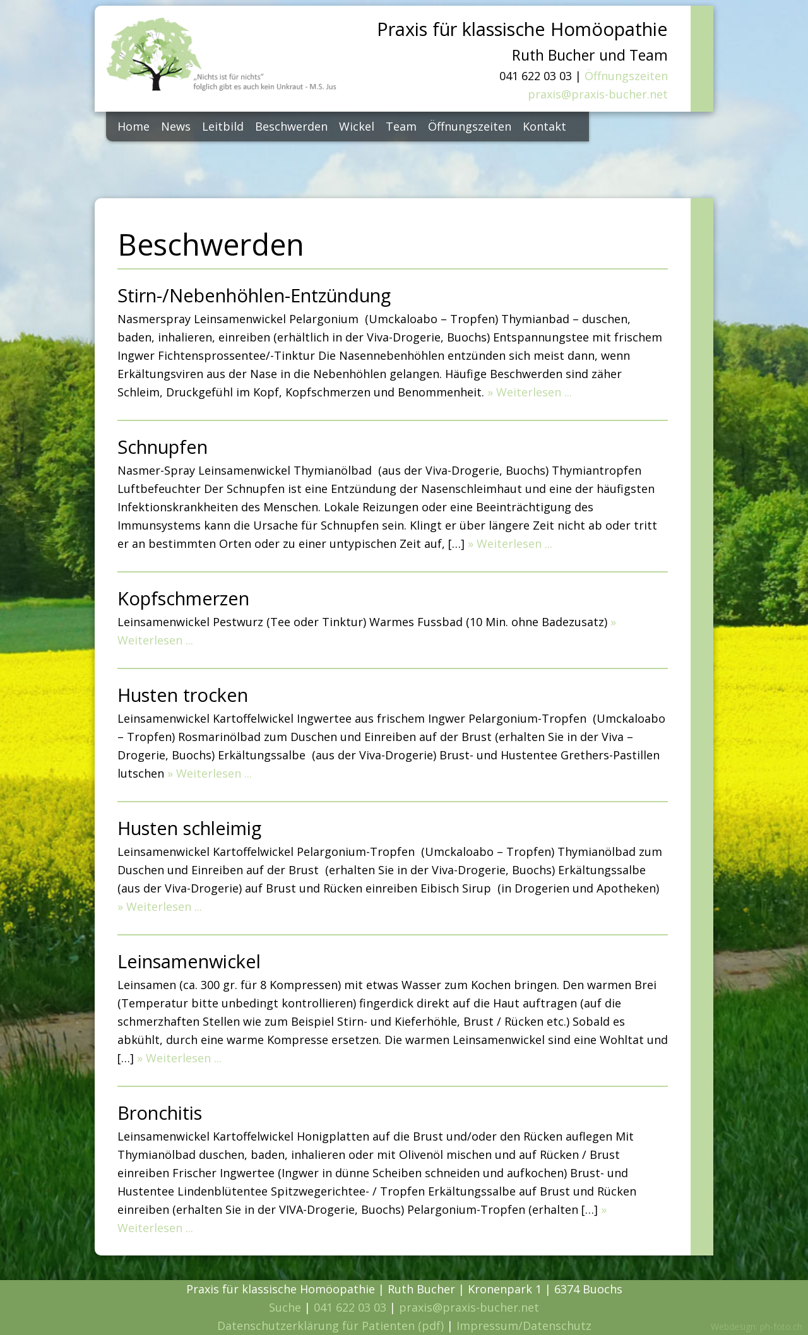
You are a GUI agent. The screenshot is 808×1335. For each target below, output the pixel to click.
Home (133, 126)
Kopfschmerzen (183, 598)
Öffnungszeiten (626, 75)
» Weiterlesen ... (529, 392)
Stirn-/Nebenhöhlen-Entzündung (254, 295)
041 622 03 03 (350, 1307)
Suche (285, 1307)
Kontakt (544, 126)
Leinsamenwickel (189, 961)
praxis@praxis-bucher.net (598, 94)
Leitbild (223, 126)
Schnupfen (162, 446)
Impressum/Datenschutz (523, 1325)
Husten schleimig (189, 828)
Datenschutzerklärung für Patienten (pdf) (330, 1325)
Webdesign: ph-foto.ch (756, 1326)
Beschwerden (291, 126)
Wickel (356, 126)
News (176, 126)
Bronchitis (159, 1112)
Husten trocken (182, 694)
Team (401, 126)
